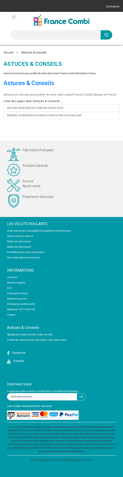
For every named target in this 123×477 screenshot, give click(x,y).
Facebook (18, 352)
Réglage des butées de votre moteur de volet (35, 108)
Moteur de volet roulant (19, 247)
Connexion (112, 6)
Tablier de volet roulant (19, 241)
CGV (9, 288)
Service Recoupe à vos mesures (23, 257)
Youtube (18, 361)
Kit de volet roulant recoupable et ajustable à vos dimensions (39, 231)
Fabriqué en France (17, 293)
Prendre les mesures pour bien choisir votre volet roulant (44, 115)
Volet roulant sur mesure (20, 236)
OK (81, 396)
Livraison (12, 277)
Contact (11, 315)
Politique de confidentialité (21, 304)
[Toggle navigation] (14, 17)
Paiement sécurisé (17, 298)
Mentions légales (16, 282)
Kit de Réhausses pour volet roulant (25, 252)
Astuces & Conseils (29, 83)
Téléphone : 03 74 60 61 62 (21, 309)
